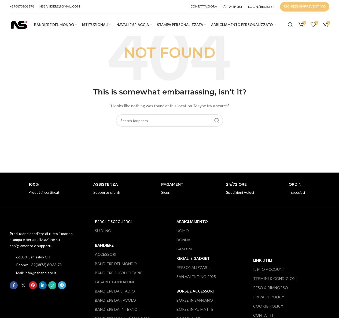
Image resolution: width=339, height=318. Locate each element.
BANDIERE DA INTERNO (116, 310)
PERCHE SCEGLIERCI (113, 223)
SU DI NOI (104, 232)
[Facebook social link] (14, 287)
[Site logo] (19, 25)
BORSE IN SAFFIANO (194, 301)
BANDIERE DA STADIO (115, 292)
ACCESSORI (105, 255)
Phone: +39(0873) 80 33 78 (39, 266)
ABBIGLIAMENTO (192, 223)
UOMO (182, 232)
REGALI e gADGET (193, 259)
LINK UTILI (262, 261)
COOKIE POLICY (268, 307)
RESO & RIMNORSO (270, 289)
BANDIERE (104, 246)
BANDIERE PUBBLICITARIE (118, 274)
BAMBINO (185, 250)
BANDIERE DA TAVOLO (115, 301)
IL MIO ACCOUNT (269, 270)
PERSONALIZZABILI (194, 268)
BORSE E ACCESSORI (195, 292)
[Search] (290, 25)
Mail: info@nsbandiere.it (36, 274)
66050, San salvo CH (33, 258)
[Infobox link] (39, 190)
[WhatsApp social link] (52, 287)
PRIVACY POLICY (268, 298)
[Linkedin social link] (43, 287)
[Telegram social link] (62, 287)
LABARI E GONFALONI (114, 283)
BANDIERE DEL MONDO (116, 264)
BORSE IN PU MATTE (194, 310)
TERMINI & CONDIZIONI (275, 279)
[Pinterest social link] (33, 287)
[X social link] (23, 287)
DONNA (183, 241)
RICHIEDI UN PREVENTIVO (305, 6)
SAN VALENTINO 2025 (196, 278)
